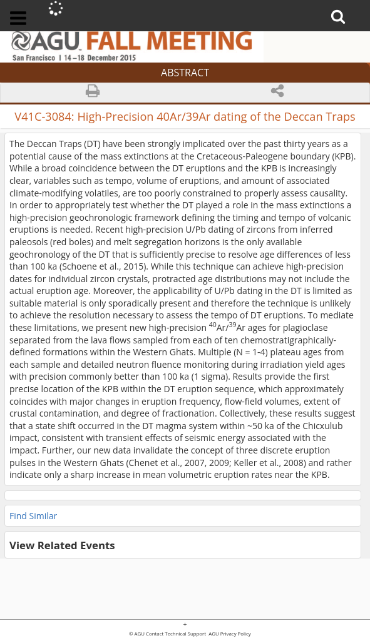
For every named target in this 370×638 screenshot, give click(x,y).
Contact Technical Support (176, 634)
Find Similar (33, 516)
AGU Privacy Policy (229, 634)
